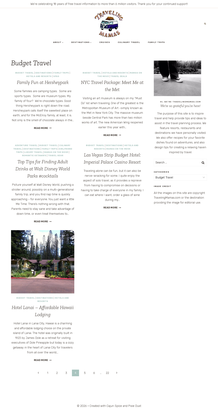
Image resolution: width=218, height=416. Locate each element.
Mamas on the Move (56, 152)
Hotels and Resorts (39, 76)
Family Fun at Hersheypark (43, 82)
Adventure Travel (26, 145)
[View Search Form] (205, 24)
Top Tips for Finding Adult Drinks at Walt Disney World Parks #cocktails (42, 169)
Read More (43, 128)
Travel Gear (55, 155)
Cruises (104, 42)
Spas (56, 76)
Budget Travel (24, 73)
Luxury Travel (33, 152)
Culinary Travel (129, 42)
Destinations (43, 73)
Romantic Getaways (34, 155)
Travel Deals (119, 76)
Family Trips (156, 42)
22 (107, 373)
